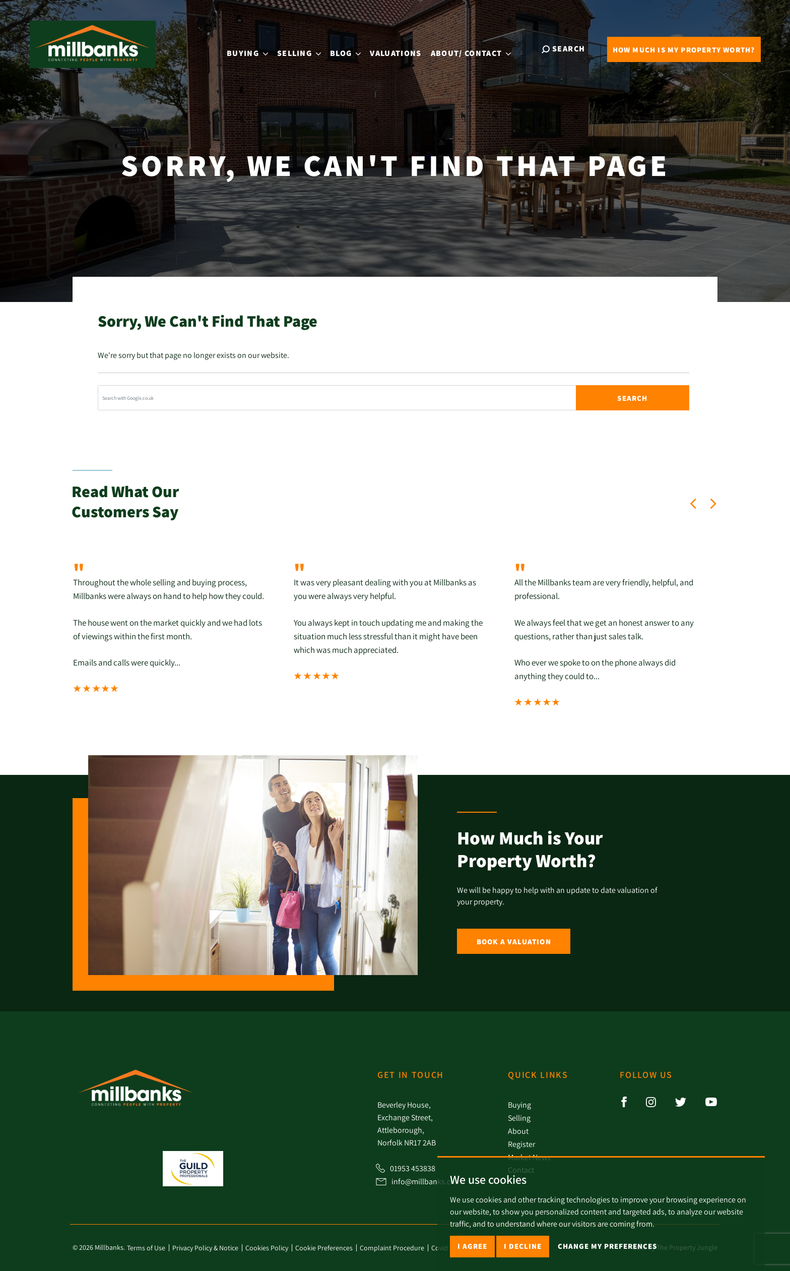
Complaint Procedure (392, 1247)
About (518, 1131)
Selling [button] (305, 48)
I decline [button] (523, 1246)
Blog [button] (352, 48)
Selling (519, 1118)
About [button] (477, 48)
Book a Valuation (514, 941)
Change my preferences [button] (607, 1246)
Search (632, 398)
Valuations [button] (402, 48)
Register (521, 1144)
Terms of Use (146, 1247)
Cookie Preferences (324, 1247)
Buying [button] (254, 48)
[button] (693, 504)
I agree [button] (472, 1246)
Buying (519, 1105)
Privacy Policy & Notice (205, 1247)
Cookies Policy (266, 1247)
